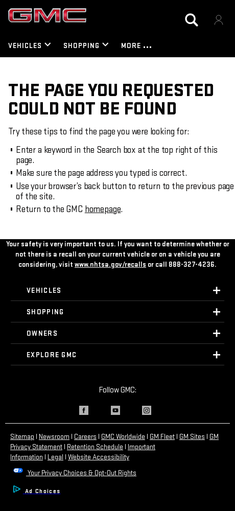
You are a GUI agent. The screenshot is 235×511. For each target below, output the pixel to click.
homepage (103, 209)
